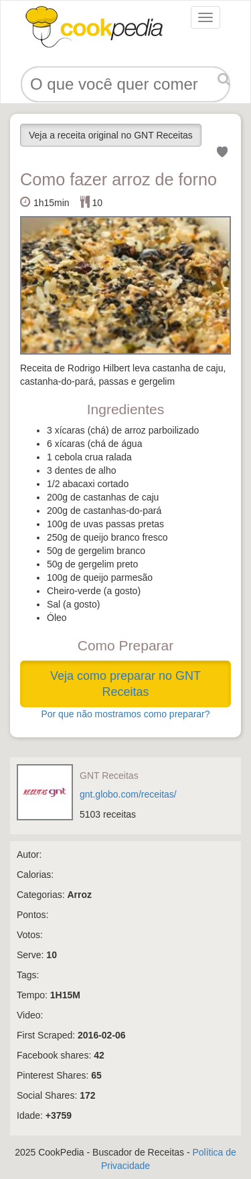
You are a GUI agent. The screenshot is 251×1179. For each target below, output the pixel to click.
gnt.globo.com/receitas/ (128, 794)
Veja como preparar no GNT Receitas (125, 684)
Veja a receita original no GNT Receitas (111, 135)
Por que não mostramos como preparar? (125, 714)
